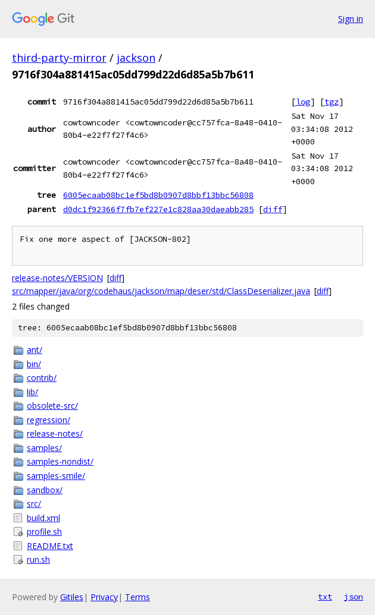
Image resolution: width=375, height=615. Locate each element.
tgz (331, 101)
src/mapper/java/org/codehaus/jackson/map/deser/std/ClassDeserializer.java (161, 291)
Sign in (350, 18)
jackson (136, 58)
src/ (34, 503)
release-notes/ (55, 433)
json (353, 596)
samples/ (44, 447)
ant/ (34, 349)
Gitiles (71, 597)
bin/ (34, 364)
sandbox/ (44, 490)
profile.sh (44, 531)
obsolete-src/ (52, 405)
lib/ (32, 392)
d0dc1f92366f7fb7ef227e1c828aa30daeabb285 (158, 209)
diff (272, 209)
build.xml (43, 517)
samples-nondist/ (60, 461)
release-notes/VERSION (57, 277)
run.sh (38, 559)
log (303, 101)
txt (325, 596)
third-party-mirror (59, 58)
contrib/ (42, 377)
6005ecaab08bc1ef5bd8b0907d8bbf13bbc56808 (158, 195)
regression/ (48, 419)
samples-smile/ (56, 475)
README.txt (50, 545)
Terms (137, 597)
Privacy (104, 597)
